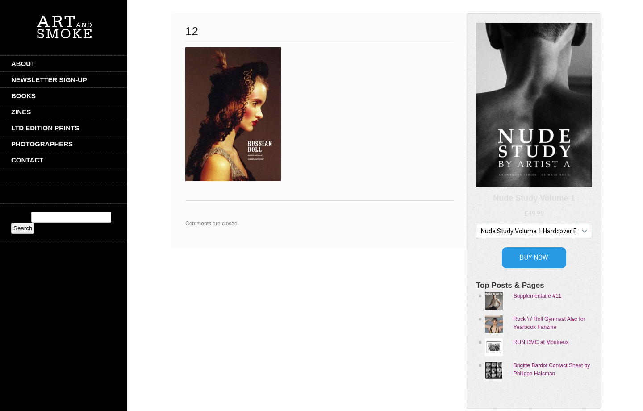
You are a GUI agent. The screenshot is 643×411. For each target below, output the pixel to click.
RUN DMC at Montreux (541, 342)
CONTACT (27, 160)
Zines (21, 112)
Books (23, 96)
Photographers (42, 144)
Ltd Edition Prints (45, 128)
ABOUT (23, 63)
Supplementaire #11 (537, 296)
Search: (20, 217)
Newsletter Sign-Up (49, 79)
